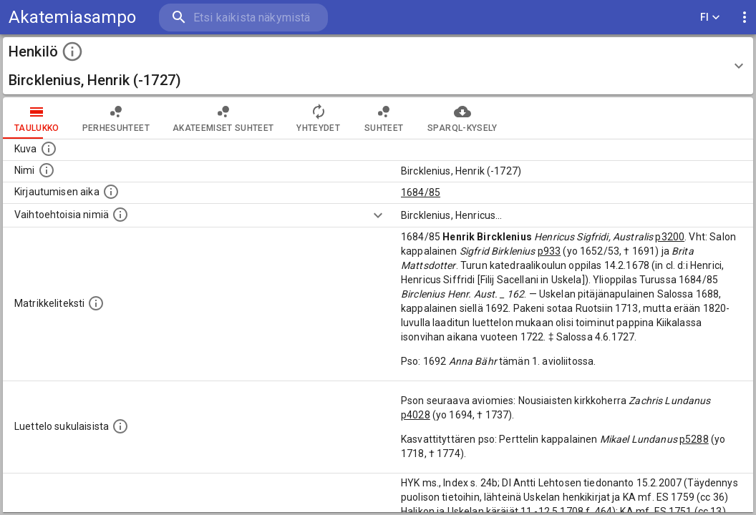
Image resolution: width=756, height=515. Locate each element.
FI (710, 17)
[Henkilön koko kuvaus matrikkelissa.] (95, 303)
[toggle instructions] (72, 51)
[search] (243, 17)
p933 (549, 251)
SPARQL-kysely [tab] (462, 118)
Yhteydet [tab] (318, 118)
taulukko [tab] (37, 118)
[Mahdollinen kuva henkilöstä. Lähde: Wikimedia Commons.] (48, 148)
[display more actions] (744, 17)
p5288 (694, 439)
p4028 (415, 415)
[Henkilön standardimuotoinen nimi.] (46, 170)
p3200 (669, 236)
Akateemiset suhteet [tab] (223, 118)
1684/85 (420, 192)
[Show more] (378, 215)
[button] (378, 65)
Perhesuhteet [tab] (116, 118)
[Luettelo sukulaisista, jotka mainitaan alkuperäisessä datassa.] (120, 426)
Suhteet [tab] (384, 118)
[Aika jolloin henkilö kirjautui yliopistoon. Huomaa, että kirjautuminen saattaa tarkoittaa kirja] (111, 191)
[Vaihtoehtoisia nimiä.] (120, 214)
